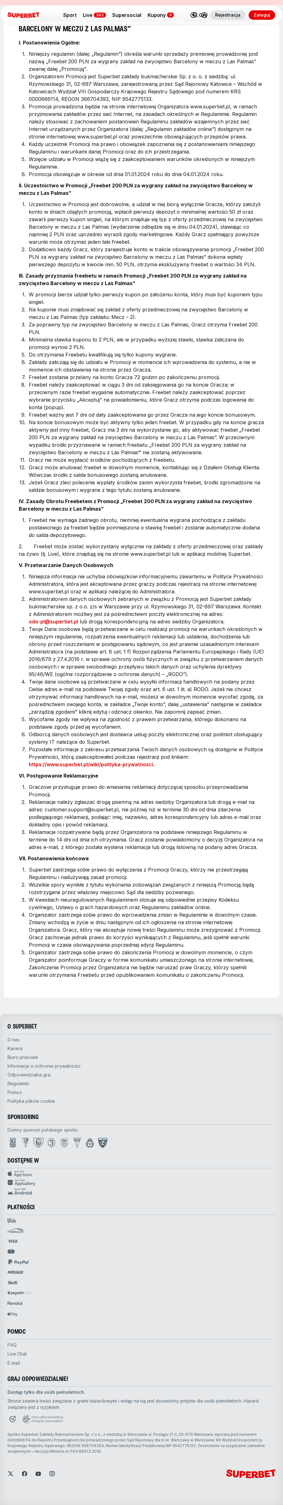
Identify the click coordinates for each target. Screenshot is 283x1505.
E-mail (14, 1363)
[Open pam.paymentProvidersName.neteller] (15, 1272)
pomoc (15, 1092)
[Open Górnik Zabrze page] (25, 1143)
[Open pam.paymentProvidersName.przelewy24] (15, 1231)
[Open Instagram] (52, 1474)
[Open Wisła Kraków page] (90, 1143)
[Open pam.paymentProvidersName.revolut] (15, 1303)
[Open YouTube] (38, 1474)
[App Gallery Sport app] (141, 1183)
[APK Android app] (141, 1191)
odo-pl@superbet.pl (53, 621)
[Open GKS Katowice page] (38, 1143)
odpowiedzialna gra (29, 1074)
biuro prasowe (23, 1057)
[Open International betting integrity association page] (43, 1419)
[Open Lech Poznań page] (13, 1143)
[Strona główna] (23, 15)
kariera (15, 1048)
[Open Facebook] (24, 1474)
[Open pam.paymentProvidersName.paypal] (18, 1262)
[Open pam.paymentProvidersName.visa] (13, 1241)
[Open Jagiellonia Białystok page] (51, 1143)
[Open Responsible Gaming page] (13, 1419)
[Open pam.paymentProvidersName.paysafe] (19, 1293)
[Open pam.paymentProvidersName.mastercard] (11, 1251)
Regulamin (18, 1083)
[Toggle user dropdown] (204, 15)
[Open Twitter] (11, 1474)
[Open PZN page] (102, 1143)
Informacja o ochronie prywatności (44, 1066)
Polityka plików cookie (31, 1101)
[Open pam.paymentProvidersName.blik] (12, 1220)
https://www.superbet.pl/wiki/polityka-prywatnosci (91, 764)
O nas (14, 1039)
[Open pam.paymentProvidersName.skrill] (13, 1282)
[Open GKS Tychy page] (77, 1143)
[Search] (195, 15)
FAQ (12, 1344)
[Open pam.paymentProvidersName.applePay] (13, 1313)
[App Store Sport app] (141, 1174)
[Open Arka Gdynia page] (64, 1143)
